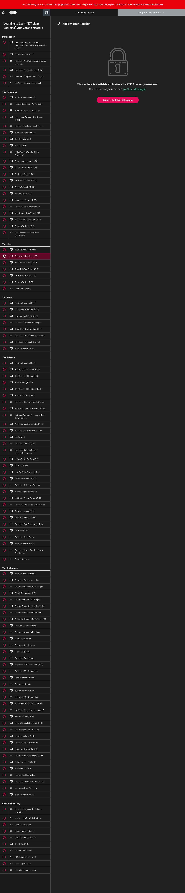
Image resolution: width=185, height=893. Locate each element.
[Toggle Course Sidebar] (13, 12)
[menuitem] (46, 12)
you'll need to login (134, 89)
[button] (3, 12)
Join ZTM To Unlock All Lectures (118, 100)
